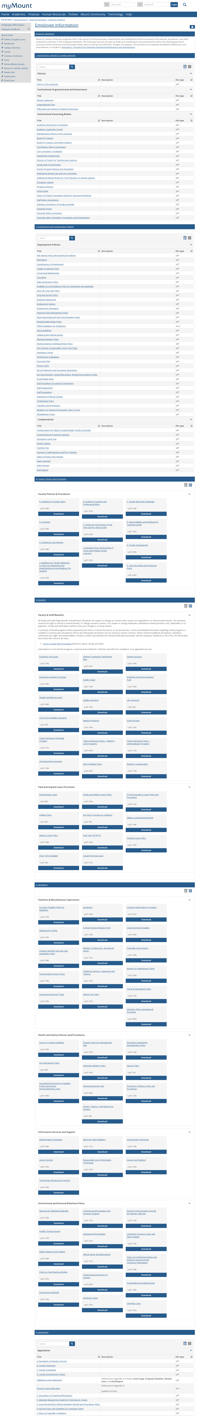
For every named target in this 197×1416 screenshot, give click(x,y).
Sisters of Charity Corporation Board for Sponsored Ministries (64, 195)
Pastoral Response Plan (93, 1086)
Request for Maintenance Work (140, 968)
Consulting (41, 277)
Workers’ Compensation (137, 764)
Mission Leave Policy (48, 835)
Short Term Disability (48, 855)
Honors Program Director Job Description (55, 169)
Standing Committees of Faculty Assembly (55, 204)
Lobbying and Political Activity (50, 335)
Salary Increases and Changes (50, 456)
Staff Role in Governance (48, 200)
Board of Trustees (45, 138)
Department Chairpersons (48, 156)
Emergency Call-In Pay (47, 439)
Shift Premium (43, 465)
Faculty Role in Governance (49, 164)
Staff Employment (45, 388)
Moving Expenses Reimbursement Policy (55, 343)
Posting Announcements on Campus (95, 1276)
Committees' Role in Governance (51, 147)
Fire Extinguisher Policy (49, 1063)
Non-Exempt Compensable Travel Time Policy (57, 348)
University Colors (90, 1298)
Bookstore (87, 907)
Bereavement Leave (48, 794)
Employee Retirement (46, 299)
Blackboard (7, 43)
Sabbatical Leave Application (49, 1380)
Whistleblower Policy (46, 414)
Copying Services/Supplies (138, 927)
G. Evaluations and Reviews (51, 542)
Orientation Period (45, 352)
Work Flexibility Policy (92, 764)
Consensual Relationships (48, 273)
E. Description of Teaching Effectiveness (54, 1395)
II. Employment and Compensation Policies (55, 226)
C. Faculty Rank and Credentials (140, 501)
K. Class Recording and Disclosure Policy (142, 567)
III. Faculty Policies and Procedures (51, 479)
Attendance (42, 260)
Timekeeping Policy (45, 401)
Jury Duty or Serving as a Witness (97, 815)
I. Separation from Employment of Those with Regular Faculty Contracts (98, 551)
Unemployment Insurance (50, 761)
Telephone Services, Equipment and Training (99, 972)
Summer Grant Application (48, 1388)
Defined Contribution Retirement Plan (97, 658)
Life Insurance (133, 700)
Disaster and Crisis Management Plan (97, 1044)
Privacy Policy (43, 366)
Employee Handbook (56, 20)
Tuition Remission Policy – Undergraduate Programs (138, 742)
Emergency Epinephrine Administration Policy (137, 1044)
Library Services (46, 1160)
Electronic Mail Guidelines (94, 1139)
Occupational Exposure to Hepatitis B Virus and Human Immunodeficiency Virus (54, 1086)
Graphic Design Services (49, 1231)
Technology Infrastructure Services (54, 1180)
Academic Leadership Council (50, 129)
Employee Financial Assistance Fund (140, 678)
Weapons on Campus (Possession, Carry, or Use (58, 410)
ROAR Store (8, 80)
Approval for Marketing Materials (53, 1211)
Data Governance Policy (47, 282)
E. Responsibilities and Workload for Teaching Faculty (142, 523)
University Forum (44, 208)
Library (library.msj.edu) (13, 64)
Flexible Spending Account (50, 697)
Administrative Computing (50, 1139)
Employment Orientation (48, 308)
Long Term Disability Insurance (53, 718)
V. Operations (42, 885)
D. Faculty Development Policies (51, 1374)
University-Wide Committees (49, 213)
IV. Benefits (41, 600)
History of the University (47, 84)
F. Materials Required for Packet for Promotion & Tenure (62, 1400)
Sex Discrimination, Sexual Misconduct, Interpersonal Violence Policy (67, 374)
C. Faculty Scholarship (46, 1370)
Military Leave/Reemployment (140, 817)
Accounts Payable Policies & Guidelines (51, 908)
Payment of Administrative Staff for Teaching (57, 452)
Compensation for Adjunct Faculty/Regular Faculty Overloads (64, 430)
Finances (33, 14)
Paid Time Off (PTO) (92, 835)
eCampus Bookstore (11, 56)
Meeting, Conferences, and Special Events (98, 949)
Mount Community (93, 14)
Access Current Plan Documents (57, 644)
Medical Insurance (91, 720)
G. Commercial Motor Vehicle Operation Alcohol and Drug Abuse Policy (68, 1404)
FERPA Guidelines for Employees (51, 326)
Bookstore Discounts (48, 656)
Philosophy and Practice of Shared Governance (57, 109)
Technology (115, 14)
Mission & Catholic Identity (14, 68)
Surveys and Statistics (136, 1160)
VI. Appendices (42, 1332)
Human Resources (54, 14)
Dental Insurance (134, 656)
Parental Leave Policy (136, 838)
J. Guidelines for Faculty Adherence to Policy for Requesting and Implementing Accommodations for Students (55, 567)
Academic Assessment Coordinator (52, 125)
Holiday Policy (45, 815)
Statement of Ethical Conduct (50, 396)
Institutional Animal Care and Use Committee (57, 173)
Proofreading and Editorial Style (141, 1283)
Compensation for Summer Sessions (53, 434)
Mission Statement (45, 100)
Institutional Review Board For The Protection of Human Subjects (66, 178)
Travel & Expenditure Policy (139, 989)
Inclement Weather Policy (94, 1065)
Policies (73, 14)
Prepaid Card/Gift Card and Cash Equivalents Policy (53, 952)
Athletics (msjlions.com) (13, 39)
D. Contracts (44, 522)
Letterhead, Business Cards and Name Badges (141, 1235)
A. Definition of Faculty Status (52, 501)
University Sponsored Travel (51, 994)
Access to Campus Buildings (51, 1042)
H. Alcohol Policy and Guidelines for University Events (60, 1409)
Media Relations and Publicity (52, 1251)
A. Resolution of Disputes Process (52, 1361)
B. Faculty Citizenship (46, 1365)
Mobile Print (8, 72)
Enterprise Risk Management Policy (52, 313)
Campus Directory (10, 47)
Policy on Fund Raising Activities (53, 1272)
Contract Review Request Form (97, 927)
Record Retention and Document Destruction (57, 370)
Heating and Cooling (48, 930)
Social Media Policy (45, 379)
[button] (72, 67)
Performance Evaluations (48, 357)
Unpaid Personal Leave (93, 855)
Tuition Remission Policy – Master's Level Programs (99, 742)
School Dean (42, 191)
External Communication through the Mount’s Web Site (141, 1212)
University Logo (134, 1303)
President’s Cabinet (45, 182)
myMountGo (8, 76)
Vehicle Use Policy (91, 994)
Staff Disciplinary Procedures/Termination (55, 383)
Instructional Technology (138, 1139)
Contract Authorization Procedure (142, 907)
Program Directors (45, 186)
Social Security (133, 720)
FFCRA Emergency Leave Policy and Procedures (143, 796)
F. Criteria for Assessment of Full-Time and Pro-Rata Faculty (98, 526)
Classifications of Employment (50, 264)
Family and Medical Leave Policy (97, 794)
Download (66, 513)
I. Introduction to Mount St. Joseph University (55, 55)
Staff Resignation (44, 392)
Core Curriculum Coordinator (49, 151)
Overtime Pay (43, 448)
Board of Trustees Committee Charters (54, 142)
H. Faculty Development (137, 545)
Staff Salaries (42, 470)
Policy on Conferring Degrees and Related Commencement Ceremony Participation (142, 1260)
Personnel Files (43, 361)
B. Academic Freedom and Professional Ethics (94, 503)
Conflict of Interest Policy (48, 268)
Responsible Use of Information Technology (97, 1161)
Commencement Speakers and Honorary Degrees (96, 1212)
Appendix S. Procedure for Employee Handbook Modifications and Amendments (98, 47)
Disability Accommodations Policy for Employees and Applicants (65, 286)
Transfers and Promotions (48, 405)
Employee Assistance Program (52, 677)
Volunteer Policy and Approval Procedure (140, 1010)
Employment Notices (46, 304)
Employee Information (38, 20)
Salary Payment (44, 461)
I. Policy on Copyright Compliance (51, 1413)
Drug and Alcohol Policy (47, 295)
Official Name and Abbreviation (97, 1254)
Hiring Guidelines (44, 330)
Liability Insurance (91, 700)
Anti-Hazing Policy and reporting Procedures (56, 255)
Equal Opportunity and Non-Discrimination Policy (58, 317)
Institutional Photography (94, 1234)
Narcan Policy (133, 1065)
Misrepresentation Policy (48, 339)
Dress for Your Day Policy (48, 290)
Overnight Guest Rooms (137, 948)
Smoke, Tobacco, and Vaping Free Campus (98, 1108)
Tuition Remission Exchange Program (51, 739)
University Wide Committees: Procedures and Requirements (63, 217)
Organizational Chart (46, 104)
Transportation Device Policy (52, 974)
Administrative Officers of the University (54, 133)
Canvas (6, 51)
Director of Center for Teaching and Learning (57, 160)
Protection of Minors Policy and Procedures (141, 1087)
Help (129, 14)
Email (5, 60)
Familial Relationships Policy (49, 321)
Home (5, 14)
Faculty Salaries (43, 443)
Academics (18, 14)
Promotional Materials (49, 1292)
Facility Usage (89, 680)
